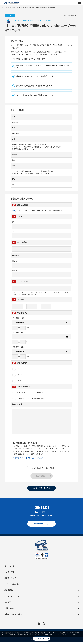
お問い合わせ (9, 608)
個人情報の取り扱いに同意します (41, 468)
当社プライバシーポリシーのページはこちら (29, 458)
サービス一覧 (41, 566)
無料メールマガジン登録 (13, 614)
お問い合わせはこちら (41, 524)
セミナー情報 (9, 572)
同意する (41, 638)
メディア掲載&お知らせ (13, 584)
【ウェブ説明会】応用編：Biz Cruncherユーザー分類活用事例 (37, 210)
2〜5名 (17, 375)
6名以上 (17, 381)
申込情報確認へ (41, 476)
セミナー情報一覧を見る (41, 488)
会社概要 (7, 602)
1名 (16, 369)
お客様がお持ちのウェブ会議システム (28, 398)
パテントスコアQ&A (11, 596)
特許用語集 (8, 590)
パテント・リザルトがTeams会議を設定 (33, 392)
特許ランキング (10, 578)
